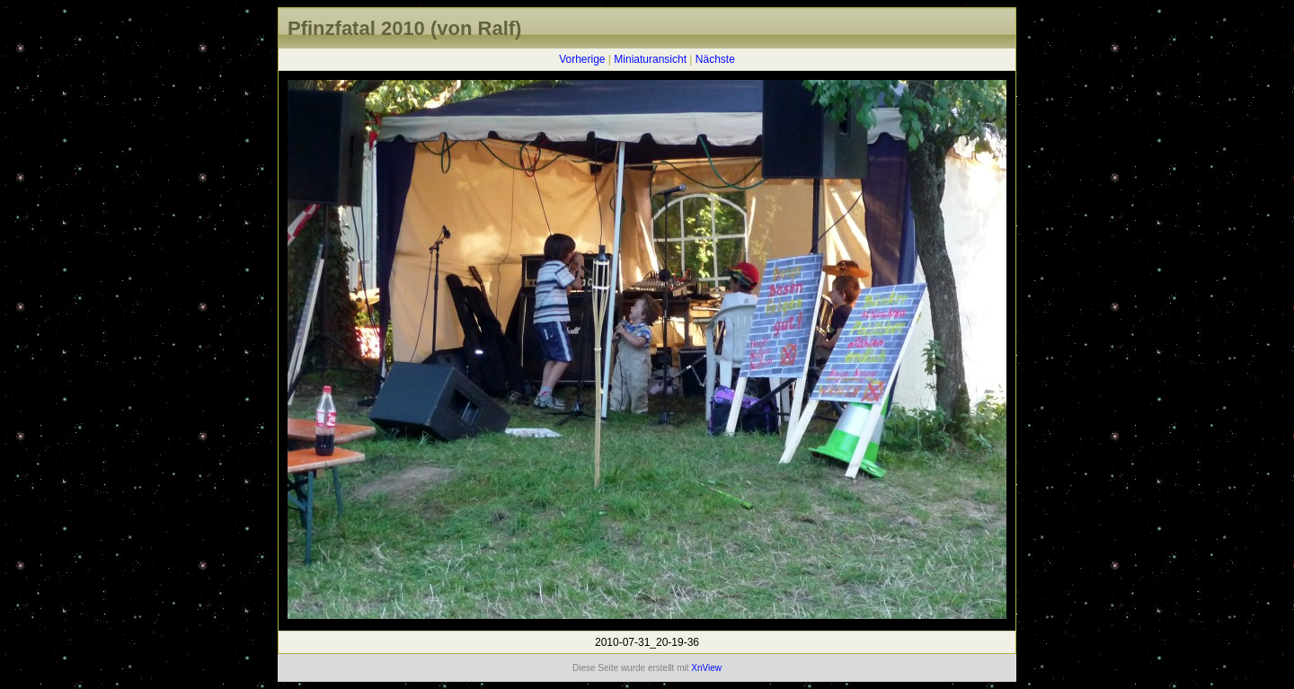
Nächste (715, 59)
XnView (706, 668)
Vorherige (582, 59)
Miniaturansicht (650, 59)
